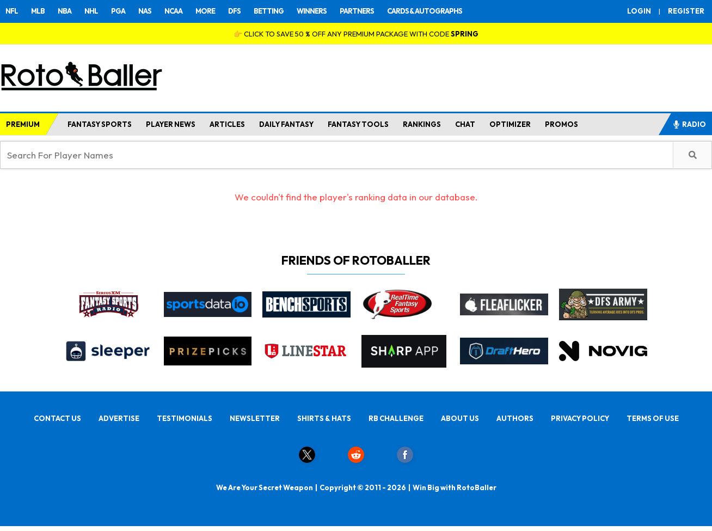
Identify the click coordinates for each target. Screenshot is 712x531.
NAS (144, 11)
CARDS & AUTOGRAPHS (424, 11)
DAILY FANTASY (286, 124)
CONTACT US (57, 418)
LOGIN (639, 11)
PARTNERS (357, 11)
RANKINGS (422, 124)
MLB (38, 11)
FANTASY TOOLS (358, 124)
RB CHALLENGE (396, 418)
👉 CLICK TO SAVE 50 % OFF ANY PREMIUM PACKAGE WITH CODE (356, 33)
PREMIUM (23, 124)
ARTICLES (227, 124)
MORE (205, 11)
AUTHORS (514, 418)
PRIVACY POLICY (580, 418)
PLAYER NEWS (170, 124)
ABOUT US (460, 418)
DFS (234, 11)
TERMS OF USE (653, 418)
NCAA (173, 11)
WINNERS (312, 11)
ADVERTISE (119, 418)
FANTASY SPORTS (99, 124)
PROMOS (561, 124)
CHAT (465, 124)
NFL (11, 11)
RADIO (689, 124)
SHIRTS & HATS (324, 418)
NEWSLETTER (255, 418)
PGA (118, 11)
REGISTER (686, 11)
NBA (64, 11)
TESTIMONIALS (184, 418)
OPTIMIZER (510, 124)
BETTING (269, 11)
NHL (91, 11)
